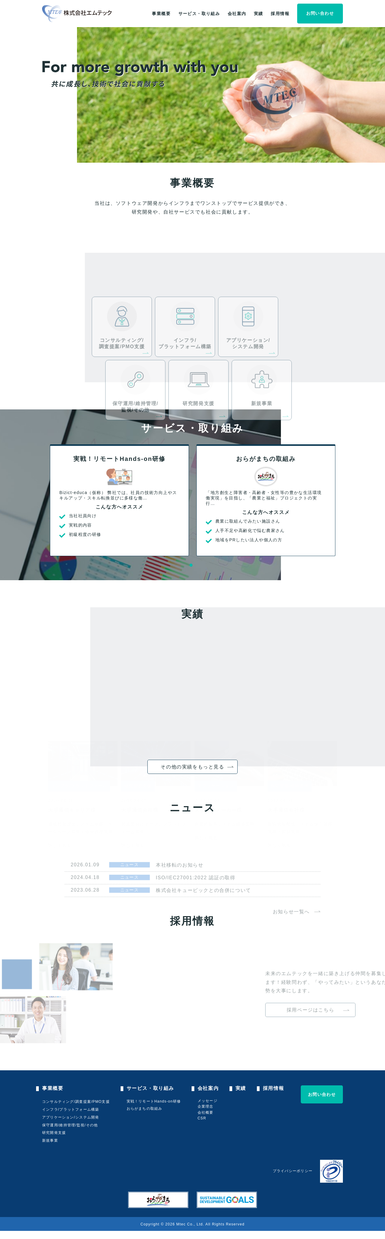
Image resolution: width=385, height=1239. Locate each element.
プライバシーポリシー (293, 1171)
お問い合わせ (320, 13)
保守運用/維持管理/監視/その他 (70, 1125)
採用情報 (280, 13)
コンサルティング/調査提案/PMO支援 (76, 1102)
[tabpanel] (119, 500)
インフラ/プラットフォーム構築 (70, 1109)
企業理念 (206, 1106)
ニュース (129, 885)
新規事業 (50, 1140)
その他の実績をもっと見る (192, 766)
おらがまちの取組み (144, 1108)
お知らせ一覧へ (291, 932)
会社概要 (206, 1112)
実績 (258, 13)
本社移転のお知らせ (179, 886)
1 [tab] (190, 565)
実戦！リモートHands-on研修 (154, 1101)
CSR (202, 1118)
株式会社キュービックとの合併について (203, 911)
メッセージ (207, 1101)
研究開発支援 (54, 1133)
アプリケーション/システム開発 (70, 1117)
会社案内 (237, 13)
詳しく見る (59, 838)
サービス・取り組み (199, 13)
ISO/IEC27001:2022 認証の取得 (195, 898)
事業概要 (161, 13)
